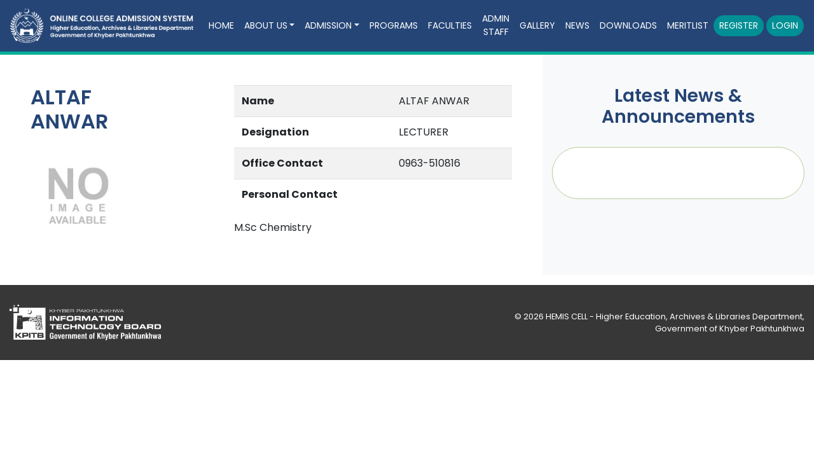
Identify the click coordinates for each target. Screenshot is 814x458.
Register (738, 25)
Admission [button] (328, 25)
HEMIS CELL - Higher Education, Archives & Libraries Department (674, 316)
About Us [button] (265, 25)
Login (785, 25)
